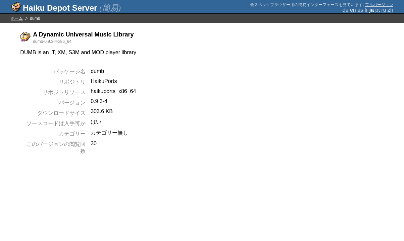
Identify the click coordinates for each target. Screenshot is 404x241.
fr (366, 10)
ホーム (17, 18)
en (353, 10)
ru (383, 10)
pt (377, 10)
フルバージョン (379, 4)
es (360, 10)
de (346, 10)
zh (390, 10)
